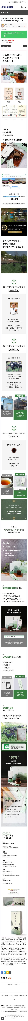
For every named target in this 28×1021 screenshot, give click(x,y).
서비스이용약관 (4, 995)
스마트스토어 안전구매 (13, 34)
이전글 (3, 46)
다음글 (8, 46)
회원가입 (12, 2)
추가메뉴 (23, 2)
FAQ (14, 999)
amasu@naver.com (10, 1011)
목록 (25, 46)
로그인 (17, 2)
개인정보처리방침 (13, 995)
